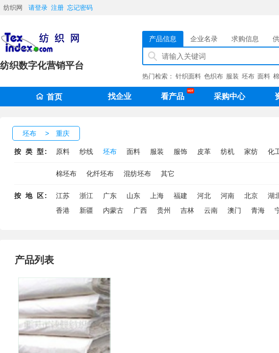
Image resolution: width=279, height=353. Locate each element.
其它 (168, 173)
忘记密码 (80, 7)
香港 (63, 210)
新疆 (86, 210)
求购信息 (245, 39)
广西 (140, 210)
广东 (110, 196)
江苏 (63, 196)
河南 (227, 196)
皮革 (204, 151)
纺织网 (13, 7)
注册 (57, 7)
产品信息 (163, 39)
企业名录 (204, 39)
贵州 (164, 210)
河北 (204, 196)
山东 (133, 196)
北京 (251, 196)
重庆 (63, 133)
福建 (180, 196)
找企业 (119, 96)
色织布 (213, 76)
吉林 (187, 210)
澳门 (234, 210)
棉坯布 (66, 173)
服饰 (180, 151)
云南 (211, 210)
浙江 (86, 196)
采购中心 (229, 96)
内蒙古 (113, 210)
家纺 (251, 151)
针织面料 (188, 76)
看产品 (175, 94)
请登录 (38, 7)
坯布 (248, 76)
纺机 (227, 151)
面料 (263, 76)
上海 (157, 196)
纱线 (86, 151)
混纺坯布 (137, 173)
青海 (258, 210)
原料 (63, 151)
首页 (49, 97)
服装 (232, 76)
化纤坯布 (100, 173)
